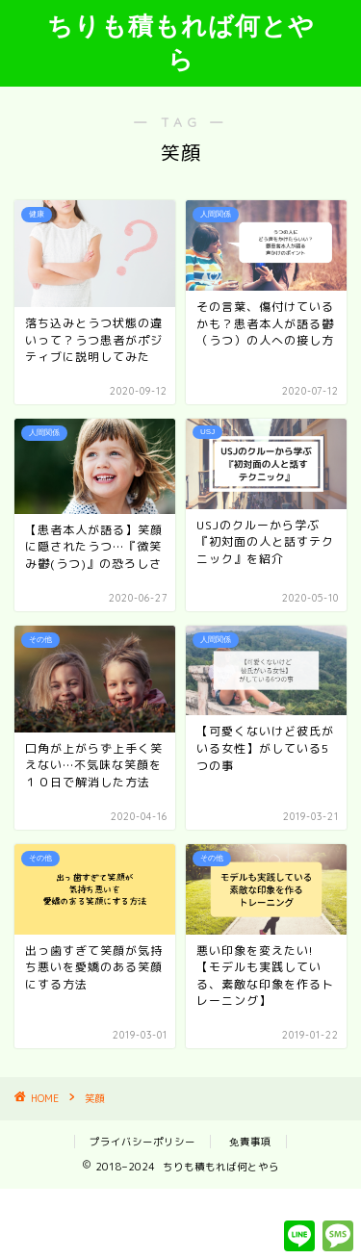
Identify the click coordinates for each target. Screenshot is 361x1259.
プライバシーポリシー (142, 1141)
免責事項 (250, 1141)
